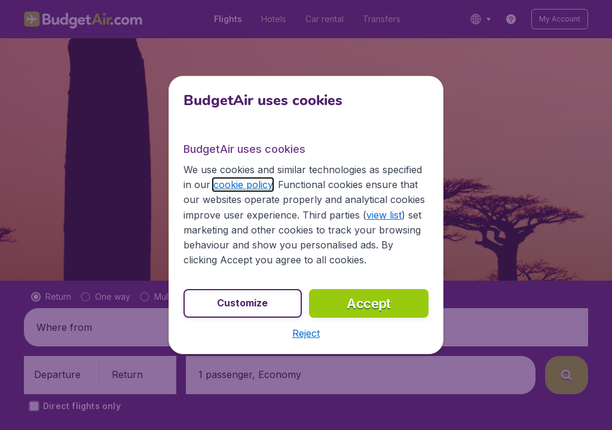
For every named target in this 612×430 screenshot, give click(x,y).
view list (384, 215)
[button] (306, 333)
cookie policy (243, 185)
